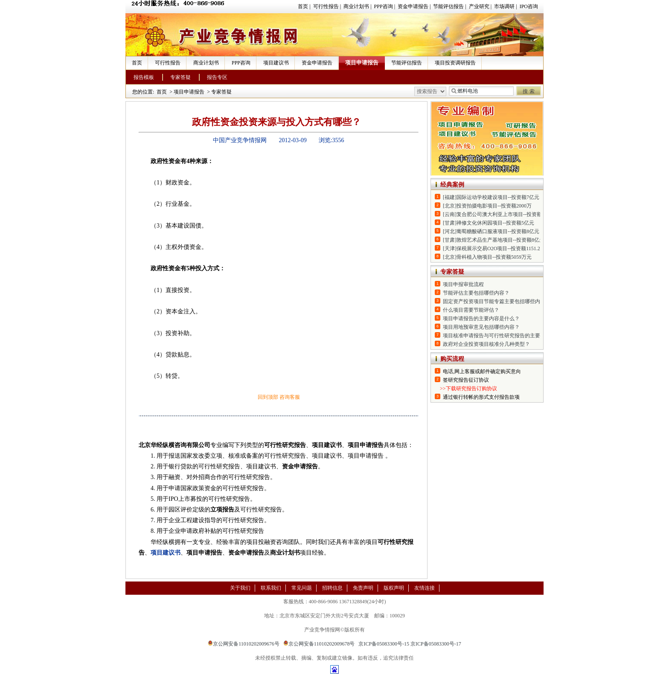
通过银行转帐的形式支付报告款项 (481, 397)
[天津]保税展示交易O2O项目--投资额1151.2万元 (496, 248)
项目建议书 (276, 63)
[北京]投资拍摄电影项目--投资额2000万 (487, 206)
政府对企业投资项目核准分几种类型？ (486, 344)
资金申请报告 (413, 6)
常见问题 (301, 588)
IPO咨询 (529, 6)
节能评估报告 (448, 6)
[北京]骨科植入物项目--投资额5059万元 (487, 257)
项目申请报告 (361, 62)
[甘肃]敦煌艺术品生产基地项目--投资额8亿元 (493, 240)
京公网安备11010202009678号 (319, 644)
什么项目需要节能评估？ (471, 310)
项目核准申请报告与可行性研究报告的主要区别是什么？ (507, 336)
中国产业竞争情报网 (240, 140)
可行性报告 (326, 6)
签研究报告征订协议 (466, 380)
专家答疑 (180, 77)
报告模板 (144, 77)
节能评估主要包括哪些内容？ (476, 293)
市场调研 (504, 6)
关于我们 (240, 588)
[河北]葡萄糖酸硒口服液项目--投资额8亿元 (491, 231)
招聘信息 (332, 588)
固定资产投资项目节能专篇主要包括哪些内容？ (496, 301)
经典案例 (452, 184)
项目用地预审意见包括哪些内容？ (481, 327)
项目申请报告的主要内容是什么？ (481, 318)
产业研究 (479, 6)
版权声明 (394, 588)
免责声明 (363, 588)
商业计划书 (356, 6)
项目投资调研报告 (455, 63)
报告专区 (217, 77)
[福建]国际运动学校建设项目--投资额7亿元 (491, 197)
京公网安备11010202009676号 (243, 644)
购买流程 (452, 359)
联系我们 (271, 588)
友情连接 (424, 588)
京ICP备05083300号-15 (383, 644)
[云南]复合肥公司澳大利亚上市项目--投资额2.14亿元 (502, 214)
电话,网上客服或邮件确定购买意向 (482, 371)
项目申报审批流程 (463, 284)
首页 (303, 6)
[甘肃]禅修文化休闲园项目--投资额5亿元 (488, 223)
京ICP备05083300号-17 (435, 644)
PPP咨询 (383, 6)
